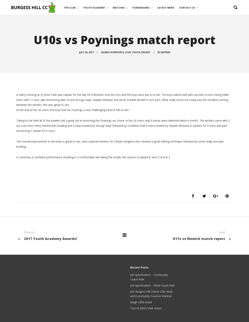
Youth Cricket (141, 52)
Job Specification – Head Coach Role (152, 285)
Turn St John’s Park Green (146, 308)
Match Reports (114, 52)
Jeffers (165, 52)
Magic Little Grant (141, 302)
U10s (128, 52)
